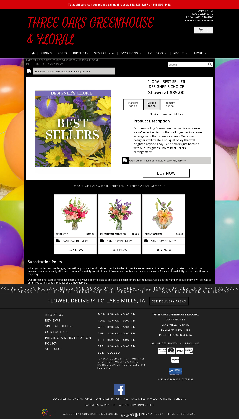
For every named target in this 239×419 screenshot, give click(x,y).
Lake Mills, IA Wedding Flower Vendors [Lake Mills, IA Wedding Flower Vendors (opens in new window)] (158, 398)
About (180, 53)
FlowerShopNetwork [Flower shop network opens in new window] (122, 413)
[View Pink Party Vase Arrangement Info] (75, 214)
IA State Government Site (136, 404)
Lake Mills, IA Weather (100, 404)
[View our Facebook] (119, 394)
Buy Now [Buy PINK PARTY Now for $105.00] (75, 249)
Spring (46, 53)
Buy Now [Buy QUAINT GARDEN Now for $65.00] (164, 249)
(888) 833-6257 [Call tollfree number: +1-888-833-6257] (204, 20)
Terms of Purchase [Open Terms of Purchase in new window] (181, 413)
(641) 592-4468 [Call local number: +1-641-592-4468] (204, 17)
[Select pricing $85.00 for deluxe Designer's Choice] (152, 104)
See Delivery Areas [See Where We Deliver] (169, 301)
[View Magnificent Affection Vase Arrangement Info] (119, 214)
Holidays (157, 53)
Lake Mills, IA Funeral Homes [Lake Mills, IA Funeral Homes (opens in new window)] (73, 398)
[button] (203, 30)
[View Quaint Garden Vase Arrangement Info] (164, 214)
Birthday (80, 53)
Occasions (131, 53)
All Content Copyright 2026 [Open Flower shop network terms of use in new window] (84, 413)
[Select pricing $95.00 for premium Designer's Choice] (169, 104)
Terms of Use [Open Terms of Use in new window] (131, 416)
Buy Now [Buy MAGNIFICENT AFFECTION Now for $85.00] (119, 249)
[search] (210, 64)
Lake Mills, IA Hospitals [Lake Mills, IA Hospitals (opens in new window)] (112, 398)
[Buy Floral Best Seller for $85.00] (166, 173)
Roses (62, 53)
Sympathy (104, 53)
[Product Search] (187, 64)
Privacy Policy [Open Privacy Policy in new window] (152, 413)
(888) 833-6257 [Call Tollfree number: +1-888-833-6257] (183, 334)
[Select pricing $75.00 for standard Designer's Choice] (133, 104)
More (200, 53)
